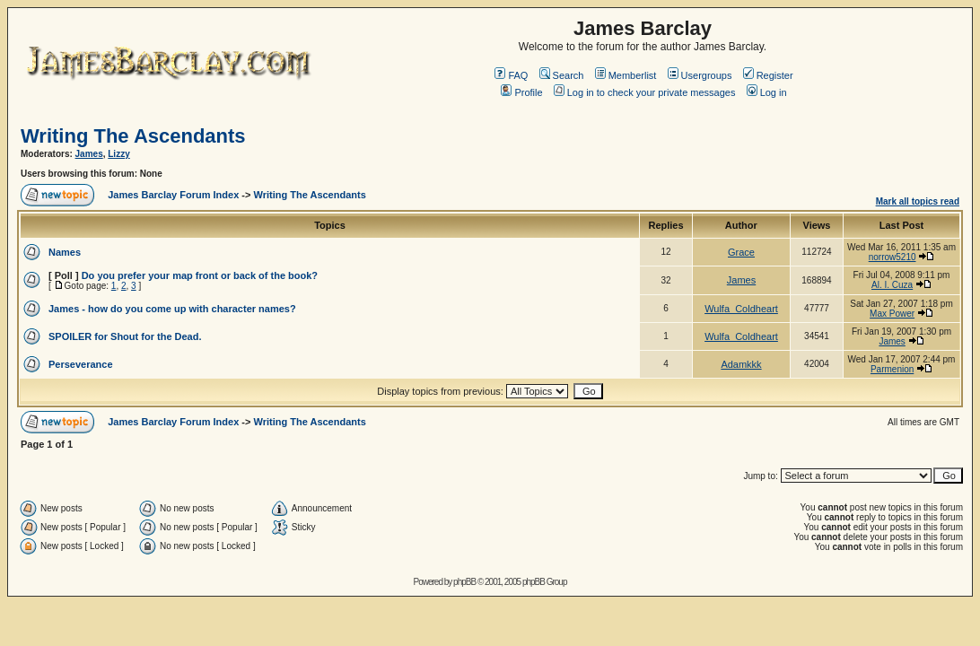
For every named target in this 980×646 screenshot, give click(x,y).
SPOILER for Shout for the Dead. (125, 336)
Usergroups (700, 75)
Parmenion (892, 369)
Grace (741, 252)
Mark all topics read (917, 201)
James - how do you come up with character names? (172, 308)
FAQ (511, 75)
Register (768, 75)
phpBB (464, 582)
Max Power (892, 314)
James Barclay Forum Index (173, 194)
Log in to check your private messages (645, 92)
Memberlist (626, 75)
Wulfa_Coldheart (741, 308)
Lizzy (118, 154)
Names (64, 252)
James (89, 154)
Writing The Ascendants (133, 136)
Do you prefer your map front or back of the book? (200, 275)
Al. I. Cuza (892, 285)
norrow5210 (892, 257)
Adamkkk (741, 364)
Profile (521, 92)
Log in (767, 92)
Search (561, 75)
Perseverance (80, 364)
